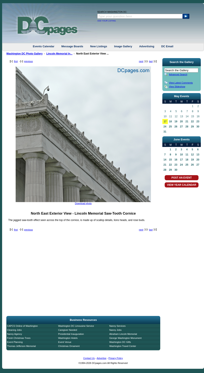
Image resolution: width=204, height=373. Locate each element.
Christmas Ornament (68, 346)
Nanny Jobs (115, 330)
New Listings (98, 46)
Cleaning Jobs (14, 330)
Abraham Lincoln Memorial (123, 334)
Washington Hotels (68, 338)
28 (186, 126)
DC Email (167, 46)
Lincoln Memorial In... (59, 53)
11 (186, 154)
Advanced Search (178, 74)
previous (28, 61)
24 (164, 126)
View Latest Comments (181, 82)
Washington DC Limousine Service (76, 326)
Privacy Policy (115, 358)
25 (170, 126)
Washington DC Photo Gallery (24, 53)
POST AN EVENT (181, 177)
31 (164, 131)
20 (181, 121)
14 (164, 159)
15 (170, 159)
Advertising (146, 46)
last (151, 61)
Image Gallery (123, 46)
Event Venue (64, 342)
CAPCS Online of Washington (22, 326)
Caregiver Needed (67, 330)
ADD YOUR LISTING (106, 21)
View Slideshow (177, 86)
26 (175, 126)
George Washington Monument (125, 338)
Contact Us (89, 358)
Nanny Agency (14, 334)
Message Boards (72, 46)
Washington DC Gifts (120, 342)
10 (181, 154)
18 (170, 121)
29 (192, 126)
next (141, 61)
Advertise (101, 358)
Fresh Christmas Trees (18, 338)
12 (192, 154)
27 (181, 126)
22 (192, 121)
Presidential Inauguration (71, 334)
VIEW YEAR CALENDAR (181, 184)
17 (165, 121)
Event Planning (15, 342)
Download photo (83, 203)
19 (175, 121)
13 (197, 154)
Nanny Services (117, 326)
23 (197, 121)
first (16, 61)
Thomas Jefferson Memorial (21, 346)
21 (186, 121)
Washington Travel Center (122, 346)
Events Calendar (43, 46)
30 (197, 126)
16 (175, 159)
